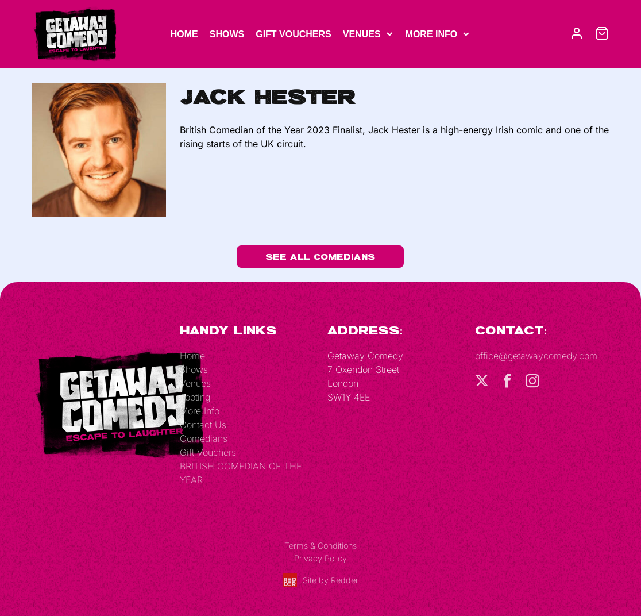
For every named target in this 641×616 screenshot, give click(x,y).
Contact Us (203, 424)
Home (184, 34)
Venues (362, 34)
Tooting (195, 397)
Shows (227, 34)
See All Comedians (320, 256)
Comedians (203, 438)
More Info (432, 34)
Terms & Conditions (320, 545)
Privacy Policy (320, 558)
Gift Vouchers (293, 34)
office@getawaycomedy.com (536, 355)
